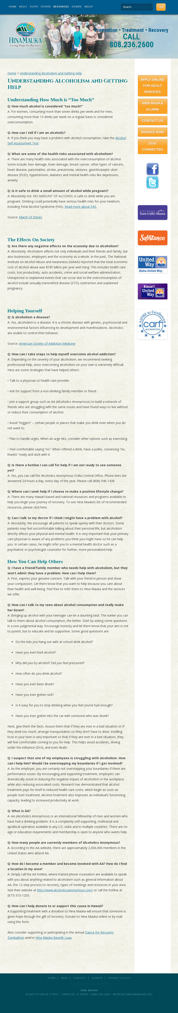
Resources (61, 7)
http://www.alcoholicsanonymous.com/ (65, 890)
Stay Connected (152, 146)
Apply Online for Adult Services (153, 86)
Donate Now (152, 132)
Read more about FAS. (81, 206)
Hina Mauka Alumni (152, 106)
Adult (23, 7)
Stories (46, 7)
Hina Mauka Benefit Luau (54, 938)
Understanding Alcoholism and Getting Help (51, 73)
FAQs (64, 978)
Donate (77, 7)
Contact (79, 978)
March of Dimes (30, 217)
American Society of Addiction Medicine (47, 343)
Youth (34, 7)
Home (13, 7)
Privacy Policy (119, 978)
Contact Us (152, 120)
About (88, 7)
